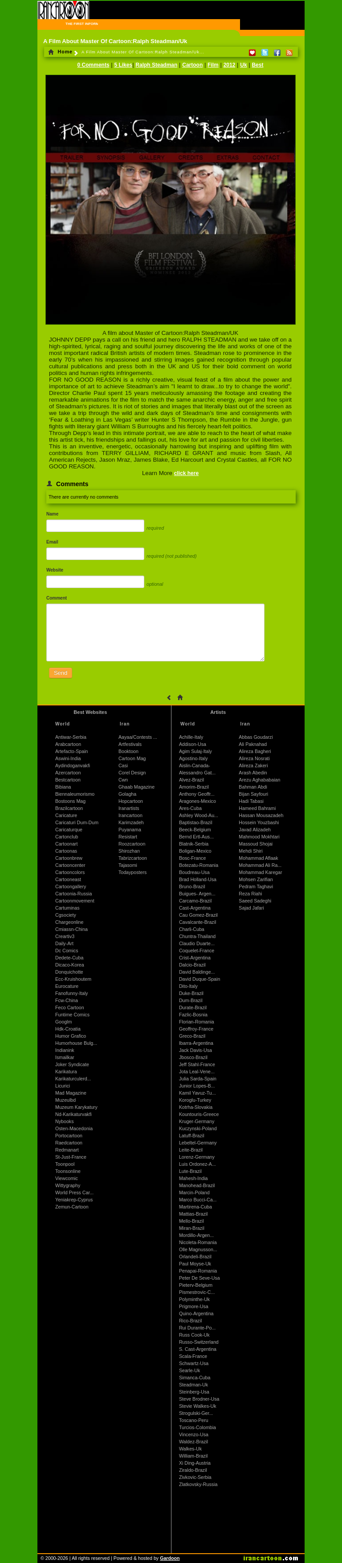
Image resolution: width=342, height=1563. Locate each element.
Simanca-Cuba (194, 1377)
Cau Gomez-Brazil (198, 915)
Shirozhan (129, 851)
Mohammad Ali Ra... (260, 865)
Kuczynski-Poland (198, 1128)
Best (257, 65)
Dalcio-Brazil (192, 964)
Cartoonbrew (68, 858)
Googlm (63, 1021)
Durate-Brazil (193, 1007)
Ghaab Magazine (136, 787)
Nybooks (64, 1121)
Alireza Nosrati (254, 758)
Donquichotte (69, 972)
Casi (123, 765)
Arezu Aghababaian (259, 779)
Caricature (66, 815)
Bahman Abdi (253, 787)
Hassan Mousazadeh (261, 815)
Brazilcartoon (69, 808)
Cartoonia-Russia (73, 893)
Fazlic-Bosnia (193, 1014)
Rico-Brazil (190, 1320)
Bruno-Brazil (192, 886)
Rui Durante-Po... (197, 1327)
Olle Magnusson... (198, 1249)
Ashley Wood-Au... (198, 815)
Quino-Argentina (196, 1313)
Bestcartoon (68, 779)
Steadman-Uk (193, 1384)
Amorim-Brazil (194, 787)
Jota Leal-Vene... (197, 1071)
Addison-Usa (192, 744)
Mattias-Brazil (193, 1214)
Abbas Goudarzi (256, 737)
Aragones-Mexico (197, 801)
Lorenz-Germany (197, 1157)
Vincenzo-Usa (193, 1434)
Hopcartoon (130, 801)
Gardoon (169, 1558)
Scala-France (193, 1356)
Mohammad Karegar (260, 872)
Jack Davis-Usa (195, 1050)
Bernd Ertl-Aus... (196, 836)
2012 (230, 65)
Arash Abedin (253, 772)
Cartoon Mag (132, 758)
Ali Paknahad (253, 744)
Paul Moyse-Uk (195, 1263)
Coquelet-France (196, 950)
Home (60, 51)
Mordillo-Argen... (196, 1235)
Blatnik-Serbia (193, 843)
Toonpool (64, 1164)
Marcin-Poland (194, 1192)
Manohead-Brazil (197, 1185)
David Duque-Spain (199, 979)
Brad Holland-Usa (197, 879)
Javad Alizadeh (255, 829)
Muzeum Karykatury (76, 1107)
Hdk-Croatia (68, 1028)
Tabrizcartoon (132, 858)
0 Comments (93, 65)
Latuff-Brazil (191, 1135)
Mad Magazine (70, 1093)
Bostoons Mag (70, 801)
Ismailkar (64, 1057)
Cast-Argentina (195, 907)
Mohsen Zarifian (256, 879)
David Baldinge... (197, 972)
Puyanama (129, 829)
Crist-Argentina (195, 957)
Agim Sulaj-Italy (195, 751)
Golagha (127, 794)
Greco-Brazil (192, 1036)
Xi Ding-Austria (195, 1463)
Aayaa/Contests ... (137, 737)
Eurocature (66, 986)
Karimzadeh (131, 822)
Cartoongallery (70, 886)
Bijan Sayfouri (253, 794)
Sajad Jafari (251, 907)
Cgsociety (65, 915)
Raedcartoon (68, 1142)
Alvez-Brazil (191, 779)
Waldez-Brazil (193, 1441)
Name (52, 514)
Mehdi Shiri (250, 851)
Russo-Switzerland (199, 1342)
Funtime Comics (72, 1014)
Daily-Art (64, 943)
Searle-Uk (189, 1370)
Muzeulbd (65, 1100)
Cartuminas (67, 907)
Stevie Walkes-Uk (197, 1406)
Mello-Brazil (191, 1221)
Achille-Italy (191, 737)
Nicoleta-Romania (198, 1242)
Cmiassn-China (71, 929)
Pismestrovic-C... (197, 1292)
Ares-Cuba (190, 808)
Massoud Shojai (256, 843)
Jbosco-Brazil (193, 1057)
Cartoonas (66, 851)
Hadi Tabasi (251, 801)
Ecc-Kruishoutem (73, 979)
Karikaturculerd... (73, 1078)
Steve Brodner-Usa (199, 1399)
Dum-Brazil (191, 1000)
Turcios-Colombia (197, 1427)
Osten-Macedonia (74, 1128)
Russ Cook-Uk (194, 1334)
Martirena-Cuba (195, 1206)
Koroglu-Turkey (195, 1100)
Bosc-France (192, 858)
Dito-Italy (188, 986)
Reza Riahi (250, 893)
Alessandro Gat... (197, 772)
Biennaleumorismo (74, 794)
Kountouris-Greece (199, 1114)
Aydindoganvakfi (72, 765)
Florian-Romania (196, 1021)
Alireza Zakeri (253, 765)
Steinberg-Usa (194, 1391)
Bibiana (63, 787)
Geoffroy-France (196, 1028)
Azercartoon (68, 772)
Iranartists (128, 808)
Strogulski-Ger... (196, 1413)
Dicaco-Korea (69, 964)
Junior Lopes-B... (197, 1085)
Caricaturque (68, 829)
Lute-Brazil (190, 1171)
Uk (243, 65)
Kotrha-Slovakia (195, 1107)
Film (213, 65)
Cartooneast (68, 879)
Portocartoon (68, 1135)
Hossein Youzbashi (259, 822)
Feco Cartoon (69, 1007)
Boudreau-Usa (194, 872)
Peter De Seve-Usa (199, 1278)
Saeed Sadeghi (255, 900)
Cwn (123, 779)
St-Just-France (70, 1157)
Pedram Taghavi (256, 886)
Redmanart (67, 1149)
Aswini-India (68, 758)
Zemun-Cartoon (72, 1206)
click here (186, 473)
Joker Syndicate (72, 1064)
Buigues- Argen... (197, 893)
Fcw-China (66, 1000)
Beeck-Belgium (195, 829)
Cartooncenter (70, 865)
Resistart (127, 836)
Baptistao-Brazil (195, 822)
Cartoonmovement (74, 900)
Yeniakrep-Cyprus (74, 1199)
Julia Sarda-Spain (197, 1078)
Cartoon (192, 65)
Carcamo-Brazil (195, 900)
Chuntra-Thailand (197, 936)
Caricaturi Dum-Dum (76, 822)
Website (54, 570)
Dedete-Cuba (69, 957)
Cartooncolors (70, 872)
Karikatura (66, 1071)
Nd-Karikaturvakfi (73, 1114)
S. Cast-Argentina (197, 1349)
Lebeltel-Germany (198, 1142)
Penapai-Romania (198, 1270)
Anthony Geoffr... (197, 794)
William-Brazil (193, 1455)
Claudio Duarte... (197, 943)
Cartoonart (66, 843)
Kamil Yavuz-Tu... (197, 1093)
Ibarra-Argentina (196, 1043)
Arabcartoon (68, 744)
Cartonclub (66, 836)
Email (52, 542)
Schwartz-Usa (193, 1363)
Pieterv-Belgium (195, 1285)
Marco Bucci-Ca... (198, 1199)
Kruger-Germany (196, 1121)
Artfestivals (130, 744)
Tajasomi (127, 865)
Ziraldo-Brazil (193, 1470)
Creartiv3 (64, 936)
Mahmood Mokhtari (259, 836)
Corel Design (132, 772)
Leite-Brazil (191, 1149)
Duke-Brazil (191, 993)
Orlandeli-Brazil (195, 1256)
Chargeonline (69, 922)
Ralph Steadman (156, 65)
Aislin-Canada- (194, 765)
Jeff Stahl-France (197, 1064)
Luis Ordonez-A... (197, 1164)
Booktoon (128, 751)
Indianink (64, 1050)
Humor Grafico (70, 1036)
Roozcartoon (131, 843)
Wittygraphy (67, 1185)
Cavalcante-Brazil (197, 922)
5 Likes (123, 65)
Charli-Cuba (191, 929)
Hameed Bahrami (257, 808)
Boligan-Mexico (195, 851)
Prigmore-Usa (193, 1306)
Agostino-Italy (193, 758)
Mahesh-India (193, 1178)
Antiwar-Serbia (70, 737)
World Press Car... (74, 1192)
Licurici (62, 1085)
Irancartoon (130, 815)
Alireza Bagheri (255, 751)
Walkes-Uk (190, 1448)
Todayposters (132, 872)
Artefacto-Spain (71, 751)
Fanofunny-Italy (71, 993)
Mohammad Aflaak (258, 858)
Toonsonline (68, 1171)
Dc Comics (66, 950)
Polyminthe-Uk (194, 1299)
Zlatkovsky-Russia (198, 1484)
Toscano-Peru (193, 1420)
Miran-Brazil (191, 1228)
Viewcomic (66, 1178)
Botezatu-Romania (198, 865)
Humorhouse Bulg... (76, 1043)
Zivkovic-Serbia (195, 1477)
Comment (56, 598)
